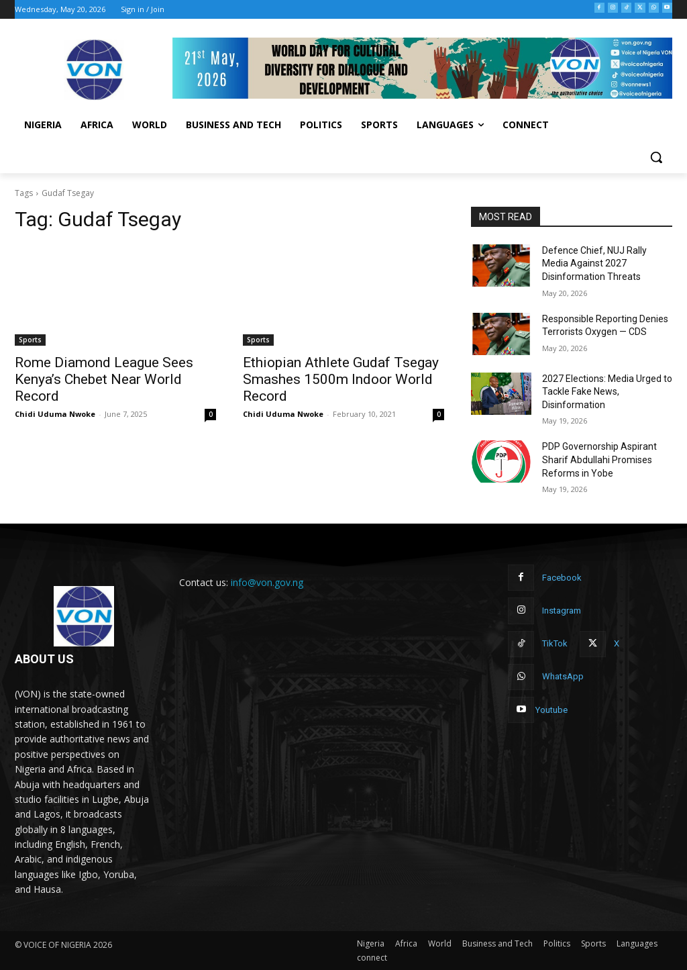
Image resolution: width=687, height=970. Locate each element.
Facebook (562, 578)
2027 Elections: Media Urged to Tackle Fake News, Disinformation (607, 391)
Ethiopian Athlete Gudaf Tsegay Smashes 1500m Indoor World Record (341, 379)
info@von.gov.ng (267, 582)
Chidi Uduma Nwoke (55, 414)
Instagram (561, 610)
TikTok (555, 643)
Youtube (551, 710)
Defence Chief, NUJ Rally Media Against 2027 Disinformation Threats (594, 263)
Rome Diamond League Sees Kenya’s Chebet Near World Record (104, 379)
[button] (656, 157)
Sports (30, 339)
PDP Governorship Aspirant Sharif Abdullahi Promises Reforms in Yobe (599, 459)
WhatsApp (563, 676)
